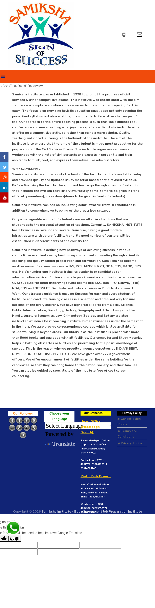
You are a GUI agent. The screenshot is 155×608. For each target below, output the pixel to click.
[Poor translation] (14, 539)
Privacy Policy (129, 443)
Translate (60, 444)
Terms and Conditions (127, 434)
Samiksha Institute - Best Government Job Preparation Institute (92, 511)
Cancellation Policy (129, 421)
